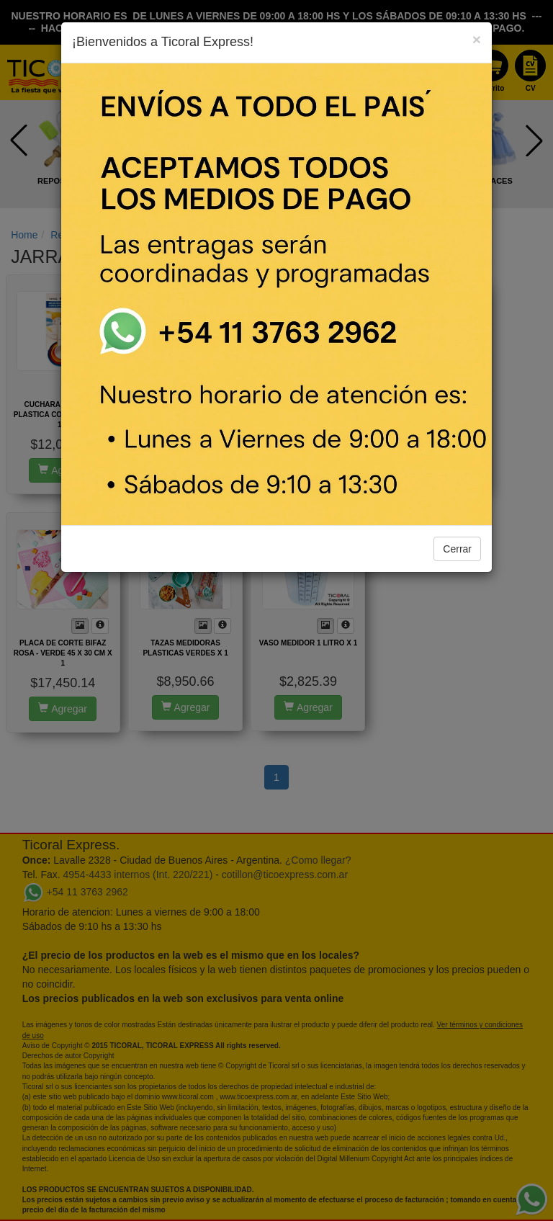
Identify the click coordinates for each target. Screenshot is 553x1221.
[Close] (476, 39)
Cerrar (457, 549)
